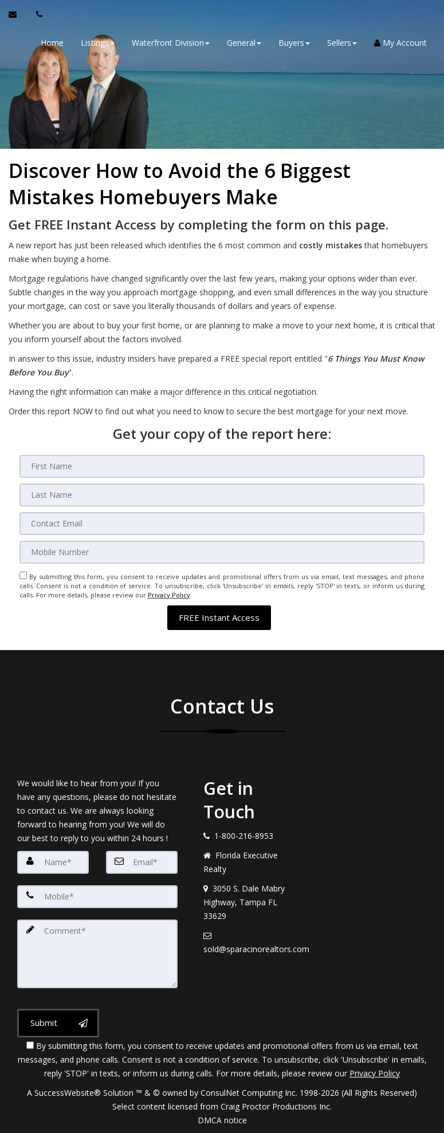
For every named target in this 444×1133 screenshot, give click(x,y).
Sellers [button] (342, 42)
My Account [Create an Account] (400, 42)
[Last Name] (222, 495)
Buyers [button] (294, 42)
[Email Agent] (18, 14)
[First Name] (222, 466)
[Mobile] (222, 552)
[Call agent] (36, 14)
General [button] (244, 42)
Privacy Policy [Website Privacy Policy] (169, 595)
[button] (219, 617)
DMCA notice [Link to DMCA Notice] (222, 1120)
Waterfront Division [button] (171, 42)
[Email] (222, 523)
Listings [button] (98, 42)
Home (52, 42)
